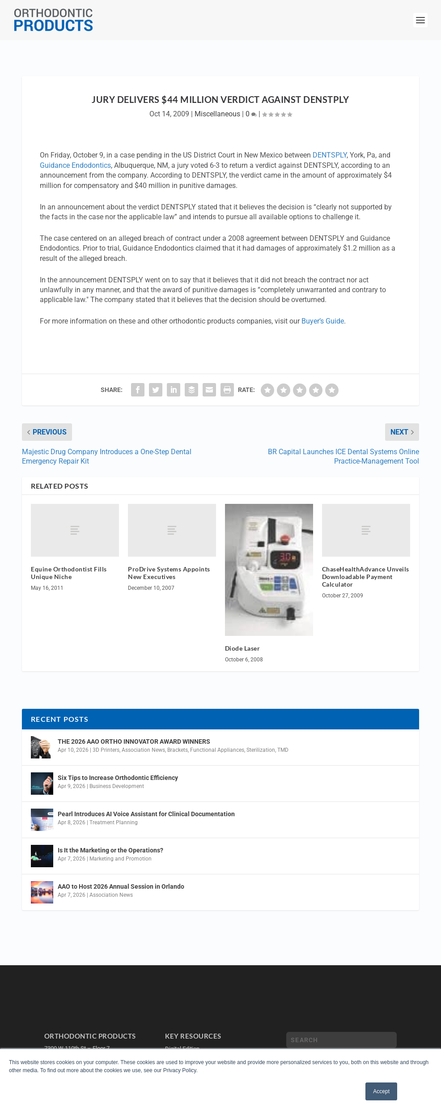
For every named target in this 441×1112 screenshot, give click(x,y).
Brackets (177, 750)
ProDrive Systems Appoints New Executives (169, 572)
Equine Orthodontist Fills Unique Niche (69, 572)
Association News (143, 750)
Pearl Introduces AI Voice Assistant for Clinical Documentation (146, 814)
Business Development (116, 786)
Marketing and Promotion (120, 859)
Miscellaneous (217, 114)
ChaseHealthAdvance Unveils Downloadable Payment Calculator (365, 576)
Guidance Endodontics (75, 165)
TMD (282, 750)
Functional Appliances (217, 750)
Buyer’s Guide (322, 321)
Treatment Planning (113, 822)
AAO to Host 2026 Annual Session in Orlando (121, 886)
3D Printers (106, 750)
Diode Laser (242, 648)
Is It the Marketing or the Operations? (110, 850)
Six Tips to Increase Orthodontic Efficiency (118, 777)
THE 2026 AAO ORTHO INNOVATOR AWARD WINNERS (134, 741)
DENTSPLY (330, 155)
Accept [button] (381, 1091)
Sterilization (260, 750)
